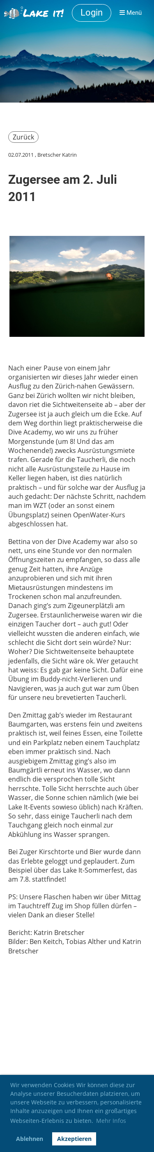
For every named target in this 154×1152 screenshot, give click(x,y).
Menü (131, 12)
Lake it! (43, 12)
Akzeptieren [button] (74, 1139)
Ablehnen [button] (29, 1139)
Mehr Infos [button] (111, 1121)
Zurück (23, 137)
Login (91, 12)
